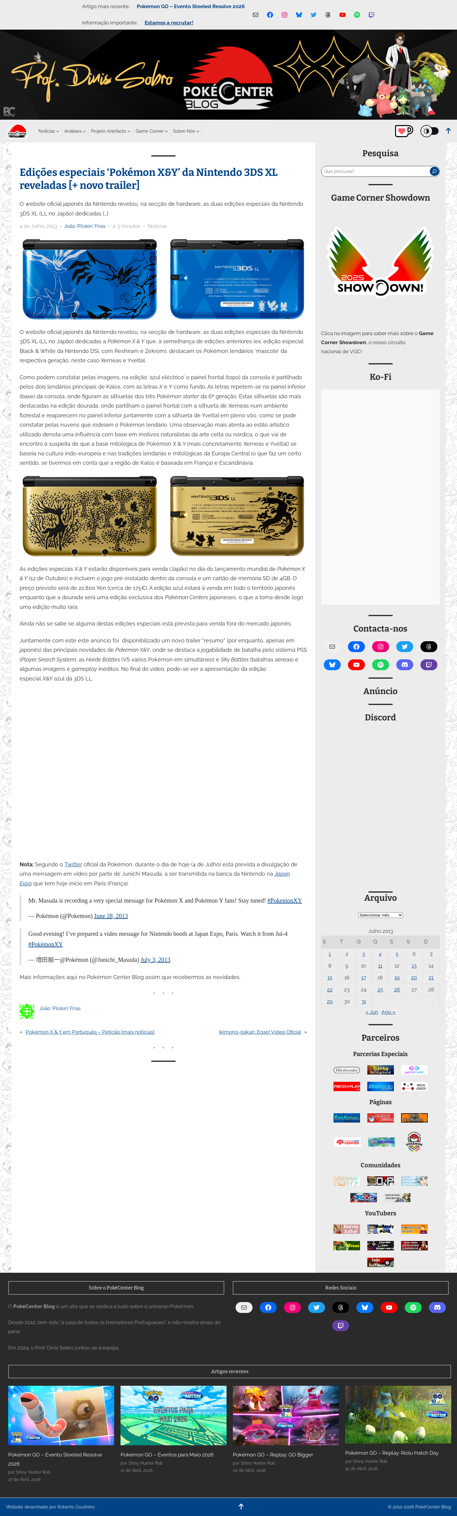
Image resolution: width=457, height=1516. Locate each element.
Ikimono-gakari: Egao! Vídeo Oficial (260, 1032)
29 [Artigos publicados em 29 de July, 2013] (330, 1001)
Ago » (388, 1012)
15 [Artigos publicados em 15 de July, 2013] (329, 978)
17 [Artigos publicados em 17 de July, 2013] (363, 978)
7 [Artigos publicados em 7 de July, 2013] (431, 954)
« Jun (371, 1012)
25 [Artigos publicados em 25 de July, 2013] (380, 990)
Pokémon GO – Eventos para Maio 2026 (167, 1455)
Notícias (157, 226)
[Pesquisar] (434, 171)
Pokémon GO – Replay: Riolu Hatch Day (392, 1453)
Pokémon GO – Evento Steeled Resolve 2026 (191, 6)
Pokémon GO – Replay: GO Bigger (273, 1455)
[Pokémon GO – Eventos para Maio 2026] (174, 1416)
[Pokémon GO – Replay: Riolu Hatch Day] (398, 1414)
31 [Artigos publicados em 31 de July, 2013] (363, 1001)
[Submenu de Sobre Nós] (184, 131)
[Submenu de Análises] (73, 131)
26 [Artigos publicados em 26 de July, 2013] (397, 990)
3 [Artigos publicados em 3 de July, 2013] (363, 954)
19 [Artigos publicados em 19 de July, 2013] (397, 978)
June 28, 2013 (111, 916)
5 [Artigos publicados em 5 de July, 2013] (397, 954)
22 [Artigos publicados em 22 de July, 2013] (330, 990)
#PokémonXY (45, 944)
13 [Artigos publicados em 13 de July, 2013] (414, 966)
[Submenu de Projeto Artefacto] (108, 131)
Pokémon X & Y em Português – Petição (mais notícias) (90, 1032)
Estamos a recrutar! (169, 23)
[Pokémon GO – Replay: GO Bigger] (286, 1416)
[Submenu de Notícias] (46, 131)
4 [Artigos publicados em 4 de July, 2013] (380, 954)
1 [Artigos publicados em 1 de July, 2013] (330, 954)
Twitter (73, 864)
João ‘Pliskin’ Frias (84, 226)
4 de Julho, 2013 (38, 226)
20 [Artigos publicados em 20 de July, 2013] (414, 978)
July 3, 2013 (155, 959)
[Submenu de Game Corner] (149, 131)
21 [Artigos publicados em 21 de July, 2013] (431, 978)
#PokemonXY (284, 900)
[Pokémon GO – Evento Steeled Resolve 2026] (61, 1416)
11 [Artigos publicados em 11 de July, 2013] (380, 966)
